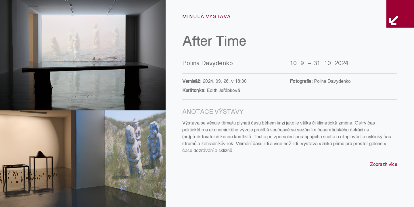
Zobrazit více (383, 165)
